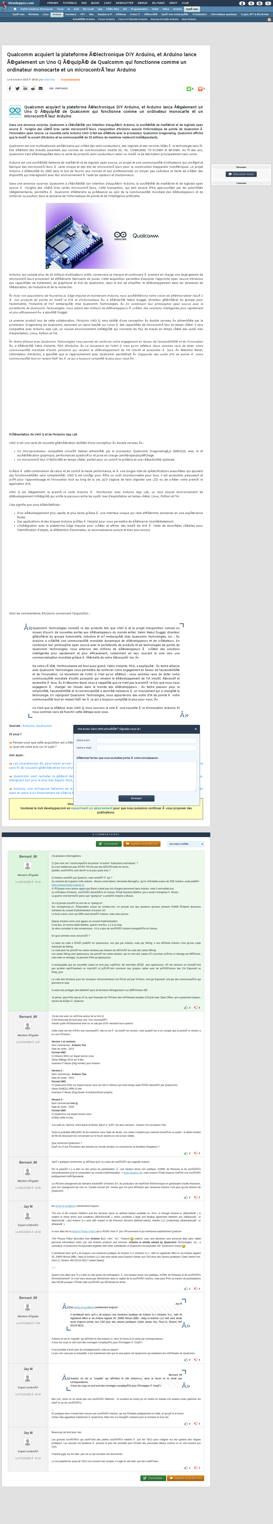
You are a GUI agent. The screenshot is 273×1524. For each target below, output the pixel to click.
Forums (52, 3)
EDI (125, 9)
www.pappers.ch (132, 1172)
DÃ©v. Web (112, 9)
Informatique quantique (224, 14)
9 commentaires (70, 80)
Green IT (135, 14)
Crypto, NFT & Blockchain (255, 14)
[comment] (136, 776)
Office (166, 9)
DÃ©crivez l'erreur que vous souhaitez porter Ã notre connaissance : (136, 774)
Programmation (139, 9)
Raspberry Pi (105, 14)
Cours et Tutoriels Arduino (132, 19)
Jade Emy (49, 79)
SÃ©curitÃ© (150, 14)
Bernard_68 (28, 856)
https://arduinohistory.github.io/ (68, 885)
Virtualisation (199, 14)
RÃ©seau (121, 14)
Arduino (57, 14)
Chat (107, 3)
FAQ (84, 3)
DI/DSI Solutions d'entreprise (37, 9)
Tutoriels (69, 3)
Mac (91, 14)
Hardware (70, 14)
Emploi (142, 3)
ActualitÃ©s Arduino (84, 19)
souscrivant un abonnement (91, 808)
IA (68, 9)
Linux (45, 14)
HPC (82, 14)
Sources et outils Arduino (164, 19)
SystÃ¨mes (192, 9)
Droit (173, 3)
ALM (76, 9)
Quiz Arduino (189, 19)
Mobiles (177, 9)
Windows (33, 14)
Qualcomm (44, 726)
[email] (147, 748)
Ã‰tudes (158, 3)
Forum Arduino (106, 19)
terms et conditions (65, 1206)
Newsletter (124, 3)
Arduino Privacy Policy (84, 1231)
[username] (147, 741)
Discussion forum (241, 174)
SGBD (155, 9)
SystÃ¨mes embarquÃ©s (174, 14)
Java (100, 9)
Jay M (28, 1206)
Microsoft (88, 9)
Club (185, 3)
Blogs (95, 3)
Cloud (60, 9)
